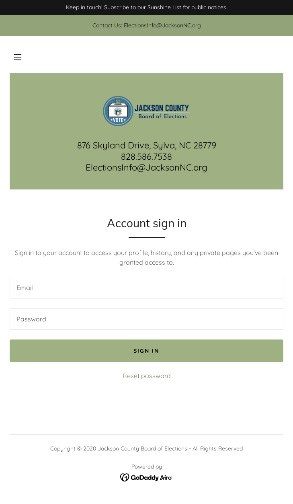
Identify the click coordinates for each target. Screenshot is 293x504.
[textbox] (146, 287)
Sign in (146, 350)
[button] (18, 57)
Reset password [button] (147, 376)
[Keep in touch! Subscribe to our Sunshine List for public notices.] (146, 7)
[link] (147, 111)
